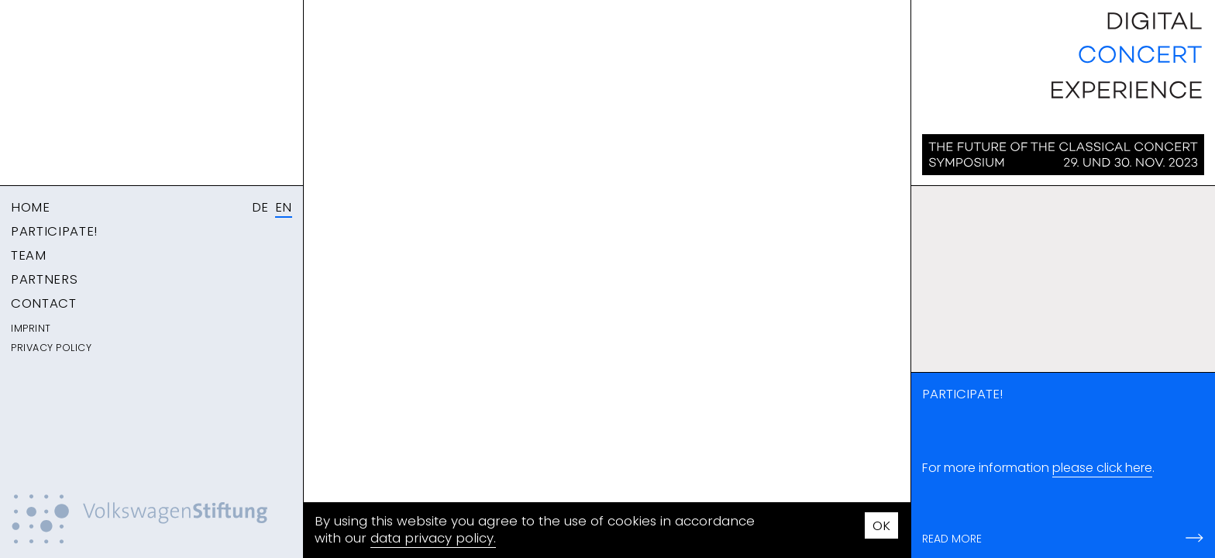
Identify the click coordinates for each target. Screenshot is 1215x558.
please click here (1102, 468)
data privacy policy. (433, 538)
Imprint (31, 328)
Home (30, 207)
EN (283, 207)
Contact (44, 303)
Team (28, 255)
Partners (44, 279)
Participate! (54, 231)
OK (881, 525)
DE (260, 207)
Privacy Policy (51, 347)
